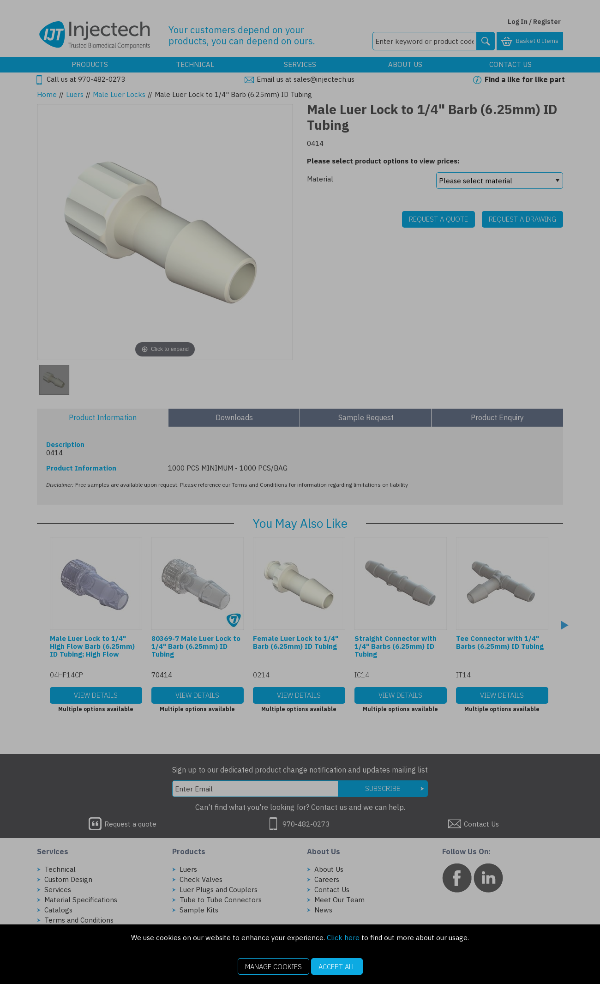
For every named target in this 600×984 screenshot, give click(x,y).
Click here (343, 937)
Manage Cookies (273, 966)
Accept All (336, 966)
